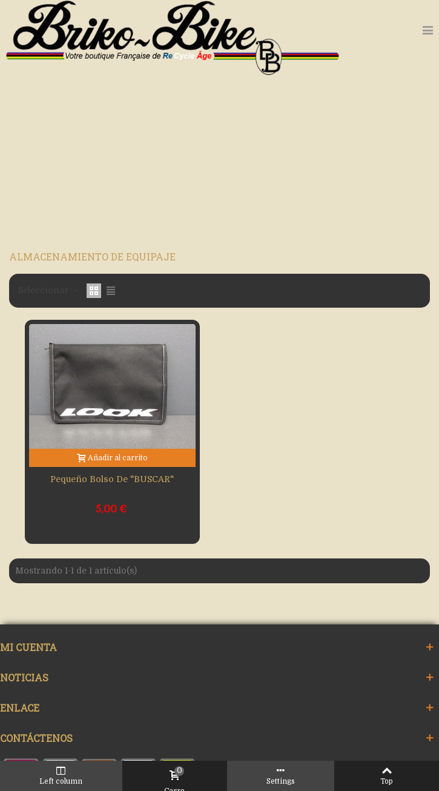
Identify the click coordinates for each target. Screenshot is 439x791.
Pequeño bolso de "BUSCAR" (112, 479)
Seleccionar (48, 290)
